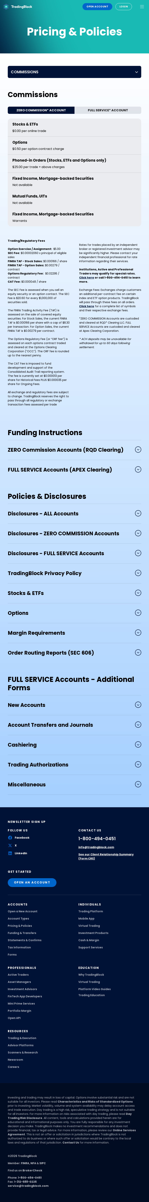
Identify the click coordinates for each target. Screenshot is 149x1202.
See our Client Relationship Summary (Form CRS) (106, 856)
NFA (33, 1163)
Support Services (90, 947)
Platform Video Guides (94, 989)
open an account (32, 882)
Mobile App (86, 919)
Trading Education (91, 995)
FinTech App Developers (25, 996)
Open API (14, 1018)
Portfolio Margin (19, 1011)
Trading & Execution (22, 1038)
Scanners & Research (23, 1052)
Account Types (18, 919)
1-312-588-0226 (25, 1182)
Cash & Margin (88, 940)
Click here (86, 306)
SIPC (42, 1163)
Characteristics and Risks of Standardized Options (95, 1102)
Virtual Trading (89, 926)
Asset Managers (19, 982)
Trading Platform (90, 911)
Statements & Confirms (25, 940)
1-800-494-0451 (97, 839)
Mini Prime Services (21, 1004)
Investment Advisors (22, 989)
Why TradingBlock (91, 975)
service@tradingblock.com (28, 1186)
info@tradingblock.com (96, 847)
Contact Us (70, 1142)
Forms (12, 955)
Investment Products (93, 933)
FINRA (25, 1163)
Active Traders (18, 975)
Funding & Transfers (22, 933)
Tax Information (19, 947)
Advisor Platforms (21, 1045)
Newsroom (15, 1060)
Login (124, 6)
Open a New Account (22, 911)
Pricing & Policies (20, 926)
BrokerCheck (32, 1170)
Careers (13, 1067)
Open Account (97, 6)
